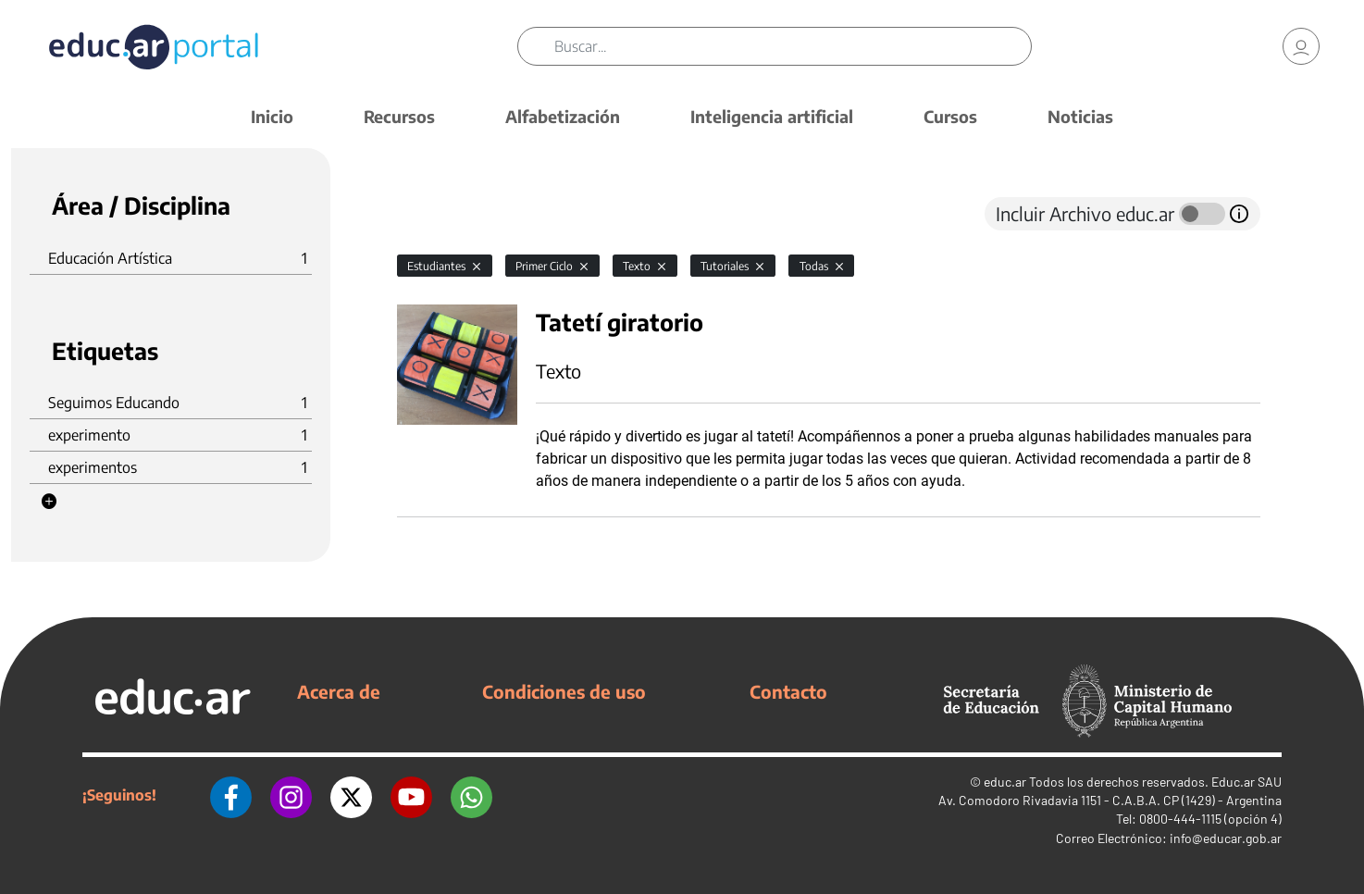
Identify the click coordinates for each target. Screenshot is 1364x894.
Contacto (788, 691)
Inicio (272, 116)
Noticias (1080, 116)
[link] (1301, 46)
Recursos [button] (399, 116)
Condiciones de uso (564, 691)
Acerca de (338, 691)
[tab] (434, 213)
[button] (49, 501)
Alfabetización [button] (562, 116)
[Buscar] (793, 46)
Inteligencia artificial (771, 116)
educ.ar (1005, 781)
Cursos (950, 116)
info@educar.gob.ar (1226, 838)
